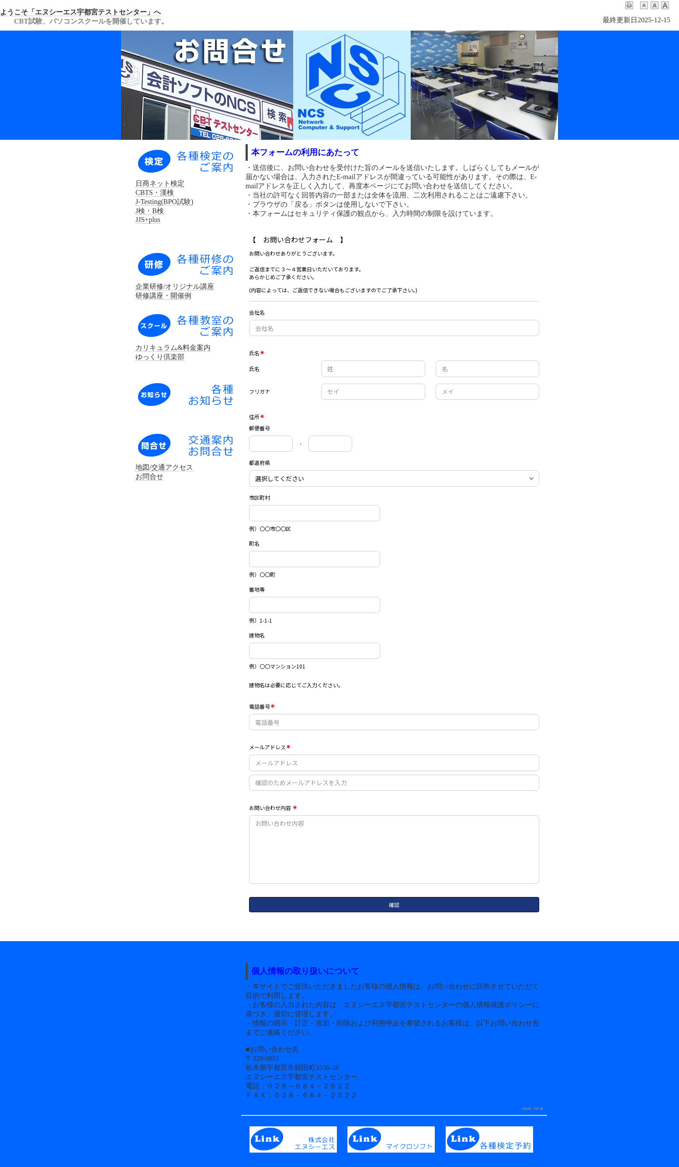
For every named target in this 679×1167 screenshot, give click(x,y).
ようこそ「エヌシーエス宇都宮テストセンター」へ (80, 12)
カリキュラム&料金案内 (173, 347)
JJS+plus (147, 219)
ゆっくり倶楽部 (159, 356)
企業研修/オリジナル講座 (174, 286)
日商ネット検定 (159, 183)
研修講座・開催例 (163, 295)
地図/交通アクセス (164, 467)
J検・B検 (149, 211)
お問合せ (149, 476)
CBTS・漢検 (154, 192)
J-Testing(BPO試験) (164, 201)
